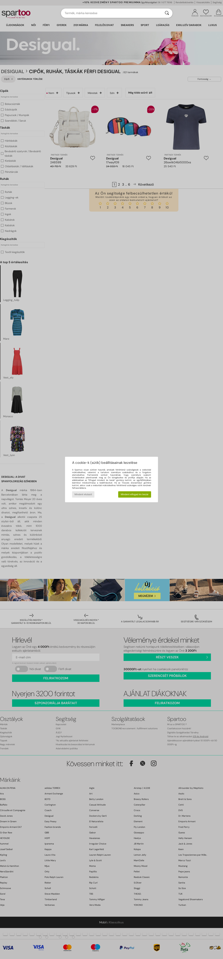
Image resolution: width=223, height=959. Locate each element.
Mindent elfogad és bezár (135, 494)
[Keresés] (167, 13)
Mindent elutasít (83, 494)
